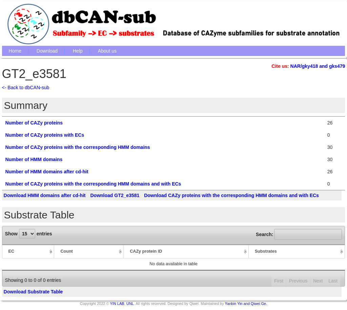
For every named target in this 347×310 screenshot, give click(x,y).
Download (47, 51)
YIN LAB (117, 304)
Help (78, 51)
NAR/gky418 (304, 66)
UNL (130, 304)
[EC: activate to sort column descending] (28, 251)
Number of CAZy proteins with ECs (44, 135)
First (278, 281)
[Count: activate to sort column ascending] (89, 251)
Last (332, 281)
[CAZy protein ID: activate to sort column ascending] (186, 251)
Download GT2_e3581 (114, 195)
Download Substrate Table (33, 291)
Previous (298, 281)
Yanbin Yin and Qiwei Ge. (246, 304)
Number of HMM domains (34, 159)
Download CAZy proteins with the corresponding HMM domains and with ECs (231, 195)
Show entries (28, 233)
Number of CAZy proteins (34, 122)
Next (318, 281)
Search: (299, 234)
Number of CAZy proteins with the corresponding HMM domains (77, 147)
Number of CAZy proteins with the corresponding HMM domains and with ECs (93, 184)
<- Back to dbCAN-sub (25, 87)
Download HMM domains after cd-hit (45, 195)
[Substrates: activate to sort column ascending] (297, 251)
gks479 (337, 66)
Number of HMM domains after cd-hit (46, 171)
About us (107, 51)
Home (15, 51)
